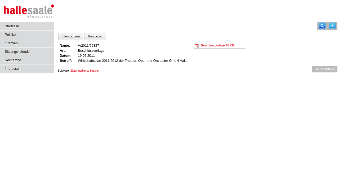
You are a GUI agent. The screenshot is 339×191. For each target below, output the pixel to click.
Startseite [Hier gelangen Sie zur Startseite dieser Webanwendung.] (12, 26)
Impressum (13, 69)
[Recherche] (322, 26)
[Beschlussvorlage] (197, 45)
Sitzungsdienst (79, 70)
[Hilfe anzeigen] (332, 26)
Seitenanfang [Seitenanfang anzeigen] (324, 69)
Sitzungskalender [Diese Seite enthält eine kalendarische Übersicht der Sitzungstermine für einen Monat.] (18, 52)
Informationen (71, 36)
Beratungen (95, 36)
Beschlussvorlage (217, 45)
